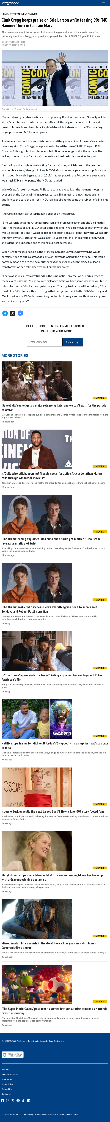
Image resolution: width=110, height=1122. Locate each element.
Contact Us (6, 1094)
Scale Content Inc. (56, 1041)
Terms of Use (7, 1089)
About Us (5, 1070)
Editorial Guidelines (10, 1074)
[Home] (10, 3)
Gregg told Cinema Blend (75, 286)
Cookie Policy (7, 1084)
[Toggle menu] (105, 3)
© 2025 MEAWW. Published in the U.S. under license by (25, 1041)
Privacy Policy (8, 1079)
